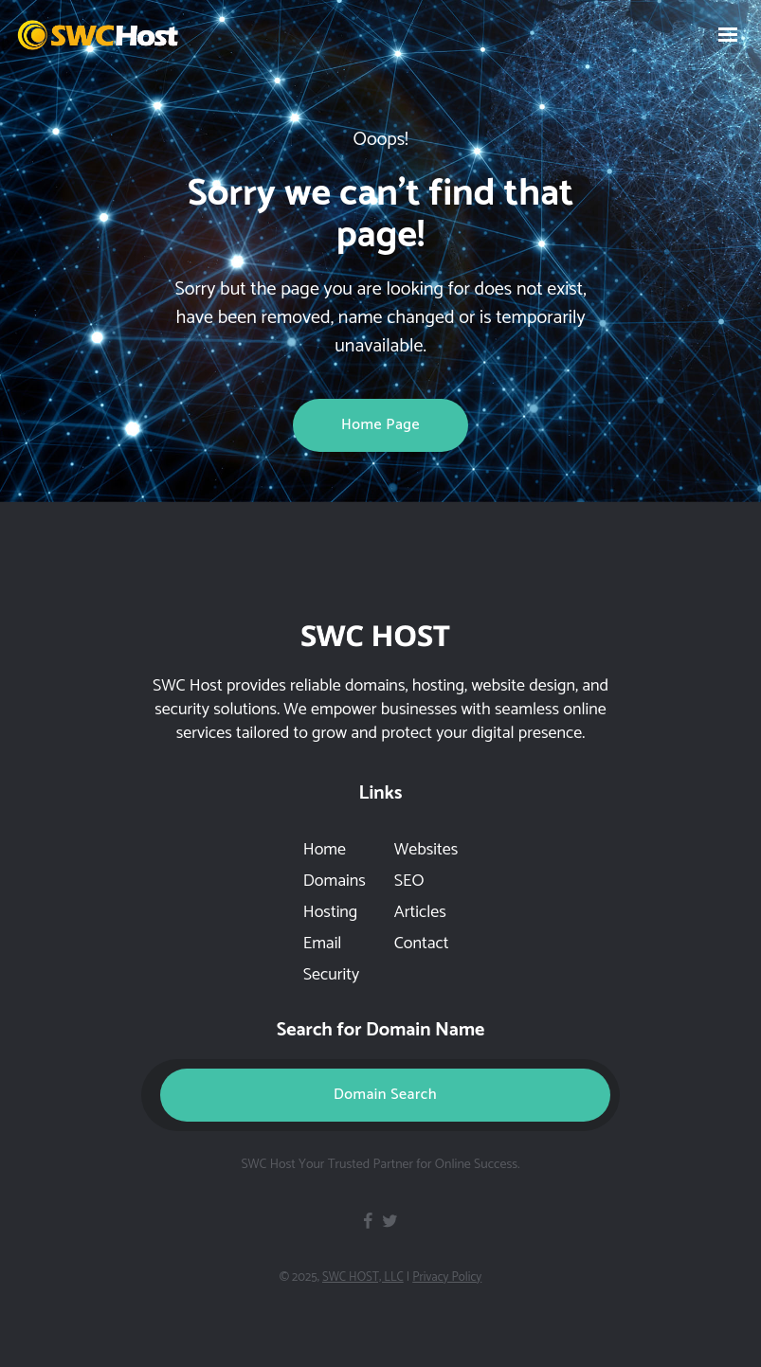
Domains (334, 881)
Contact (421, 943)
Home (324, 849)
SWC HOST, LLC (363, 1277)
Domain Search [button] (385, 1094)
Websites (426, 849)
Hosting (330, 912)
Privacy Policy (446, 1277)
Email (322, 943)
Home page (380, 425)
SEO (409, 881)
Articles (420, 912)
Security (331, 974)
